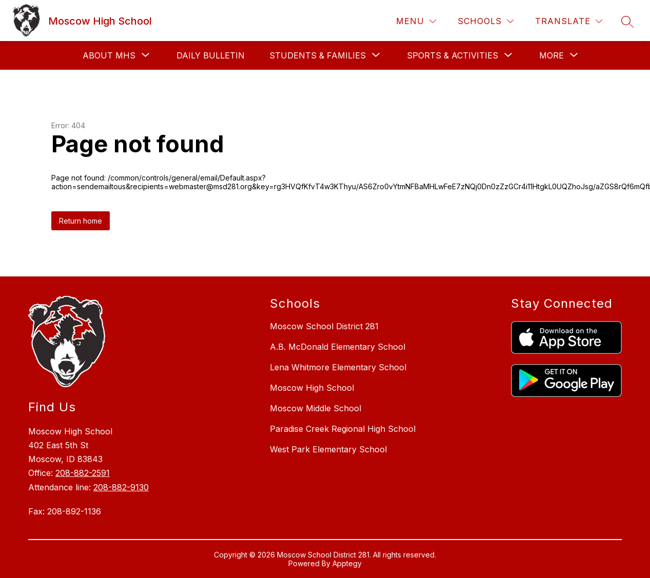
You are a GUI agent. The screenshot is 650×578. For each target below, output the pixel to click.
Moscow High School (312, 388)
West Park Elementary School (328, 449)
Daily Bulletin (210, 55)
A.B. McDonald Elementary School (337, 347)
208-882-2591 (82, 473)
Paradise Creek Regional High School (343, 429)
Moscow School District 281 (324, 326)
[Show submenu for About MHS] (109, 55)
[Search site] (627, 21)
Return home (80, 220)
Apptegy (347, 563)
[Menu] (416, 21)
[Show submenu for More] (551, 55)
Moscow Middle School (315, 408)
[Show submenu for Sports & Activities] (452, 55)
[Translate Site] (569, 21)
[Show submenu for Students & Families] (317, 55)
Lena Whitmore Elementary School (338, 367)
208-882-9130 (121, 487)
